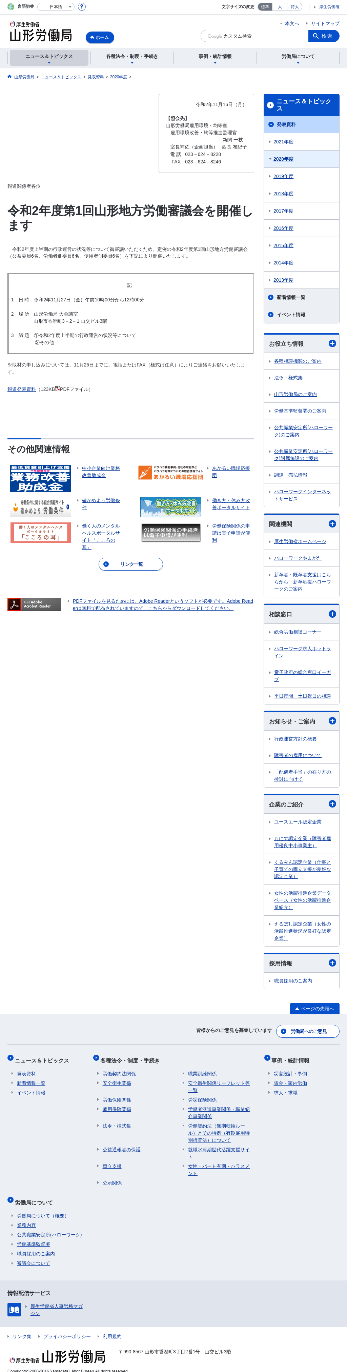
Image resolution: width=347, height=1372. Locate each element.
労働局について (36, 1196)
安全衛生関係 (117, 1079)
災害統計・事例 (290, 1070)
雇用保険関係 (117, 1105)
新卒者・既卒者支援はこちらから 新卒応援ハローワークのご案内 (302, 583)
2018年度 (283, 193)
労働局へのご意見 (309, 1032)
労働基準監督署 (33, 1236)
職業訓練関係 (202, 1070)
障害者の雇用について (298, 757)
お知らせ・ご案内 (302, 722)
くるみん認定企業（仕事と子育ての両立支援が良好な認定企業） (302, 871)
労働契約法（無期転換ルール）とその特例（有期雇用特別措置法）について (219, 1129)
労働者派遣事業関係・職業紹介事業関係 (219, 1109)
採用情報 (302, 965)
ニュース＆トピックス (304, 105)
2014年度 (283, 262)
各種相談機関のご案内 (298, 361)
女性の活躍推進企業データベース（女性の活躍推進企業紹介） (302, 902)
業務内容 (26, 1217)
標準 (265, 6)
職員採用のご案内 (293, 983)
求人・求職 (286, 1089)
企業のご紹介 (302, 806)
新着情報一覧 (291, 297)
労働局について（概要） (43, 1207)
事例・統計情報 (293, 1058)
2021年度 (283, 141)
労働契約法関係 (119, 1070)
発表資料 (286, 124)
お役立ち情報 (302, 343)
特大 (295, 6)
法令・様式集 (288, 378)
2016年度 (283, 228)
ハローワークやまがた (298, 559)
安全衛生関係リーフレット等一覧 (219, 1083)
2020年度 (283, 159)
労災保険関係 (202, 1096)
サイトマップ (325, 23)
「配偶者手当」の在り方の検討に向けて (302, 777)
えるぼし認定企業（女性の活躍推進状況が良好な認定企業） (302, 933)
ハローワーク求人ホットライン (302, 653)
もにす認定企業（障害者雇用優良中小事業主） (302, 844)
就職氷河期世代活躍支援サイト (219, 1149)
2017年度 (283, 211)
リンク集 (22, 1328)
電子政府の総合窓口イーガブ (302, 677)
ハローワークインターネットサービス (302, 495)
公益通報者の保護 (122, 1146)
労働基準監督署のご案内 (300, 411)
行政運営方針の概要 (295, 740)
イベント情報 (291, 314)
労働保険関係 (117, 1096)
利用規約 (112, 1328)
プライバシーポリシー (67, 1328)
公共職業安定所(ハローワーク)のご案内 (303, 431)
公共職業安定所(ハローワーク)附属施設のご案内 (303, 455)
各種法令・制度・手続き (132, 1058)
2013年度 (283, 280)
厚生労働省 (329, 6)
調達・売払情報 (290, 475)
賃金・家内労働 (290, 1079)
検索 (327, 36)
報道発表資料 (21, 389)
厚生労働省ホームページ (300, 542)
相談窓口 (302, 615)
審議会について (33, 1255)
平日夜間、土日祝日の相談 (302, 697)
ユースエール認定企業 (298, 824)
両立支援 (112, 1162)
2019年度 (283, 176)
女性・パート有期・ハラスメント (219, 1166)
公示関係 (112, 1179)
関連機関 (302, 525)
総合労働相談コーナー (298, 633)
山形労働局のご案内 (295, 394)
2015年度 (283, 245)
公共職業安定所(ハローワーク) (49, 1226)
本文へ (292, 23)
